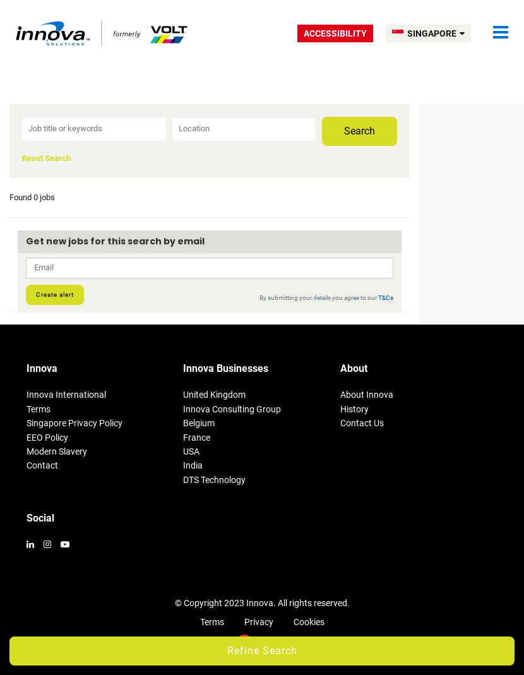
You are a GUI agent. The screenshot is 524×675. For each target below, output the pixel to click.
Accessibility (335, 33)
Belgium (199, 423)
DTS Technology (214, 480)
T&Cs (385, 298)
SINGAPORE (436, 33)
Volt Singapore (102, 33)
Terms (39, 409)
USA (191, 451)
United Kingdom (214, 395)
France (196, 438)
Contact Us (362, 423)
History (354, 409)
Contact (42, 465)
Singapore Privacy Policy (74, 423)
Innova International (66, 395)
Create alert (55, 294)
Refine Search (262, 651)
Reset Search (46, 159)
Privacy (258, 622)
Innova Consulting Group (232, 409)
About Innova (366, 395)
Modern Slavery (57, 451)
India (193, 465)
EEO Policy (47, 438)
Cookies (309, 622)
